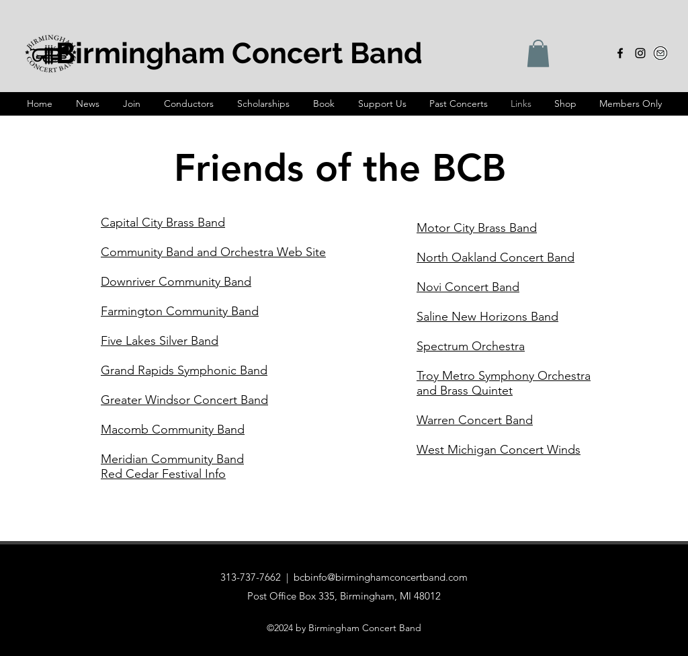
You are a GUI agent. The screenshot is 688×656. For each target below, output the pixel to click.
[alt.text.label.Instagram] (640, 53)
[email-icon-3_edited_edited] (660, 53)
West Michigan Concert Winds (498, 449)
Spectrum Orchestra (471, 346)
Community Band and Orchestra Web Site (213, 252)
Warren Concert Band (475, 420)
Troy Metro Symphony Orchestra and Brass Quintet (504, 383)
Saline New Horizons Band (487, 316)
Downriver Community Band (176, 281)
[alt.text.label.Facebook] (620, 53)
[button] (538, 53)
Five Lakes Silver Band (159, 340)
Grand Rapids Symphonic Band (184, 370)
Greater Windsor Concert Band (184, 400)
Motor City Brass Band (477, 227)
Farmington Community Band (180, 311)
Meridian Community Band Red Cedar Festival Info (172, 466)
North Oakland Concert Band (495, 257)
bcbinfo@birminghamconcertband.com (381, 577)
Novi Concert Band (468, 287)
